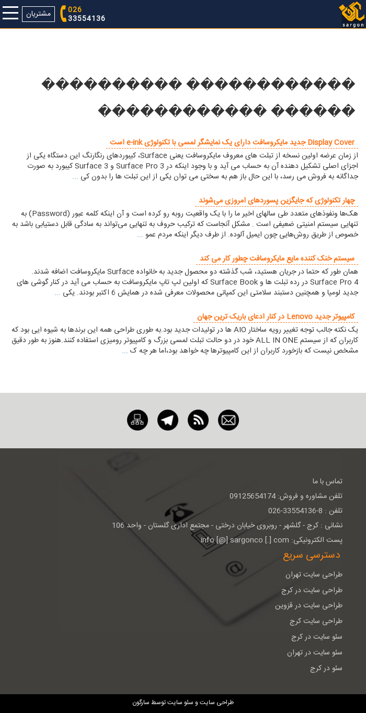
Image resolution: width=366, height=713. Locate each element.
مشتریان (38, 14)
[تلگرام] (168, 420)
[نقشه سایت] (137, 420)
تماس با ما (327, 482)
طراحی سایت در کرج (311, 590)
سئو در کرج (326, 668)
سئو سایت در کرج (316, 637)
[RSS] (198, 420)
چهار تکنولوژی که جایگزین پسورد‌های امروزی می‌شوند (276, 201)
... (75, 177)
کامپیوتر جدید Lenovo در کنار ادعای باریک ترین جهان (275, 317)
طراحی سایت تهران (313, 575)
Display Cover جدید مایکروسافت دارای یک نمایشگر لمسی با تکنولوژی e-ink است (232, 143)
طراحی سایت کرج (316, 621)
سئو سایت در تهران (314, 653)
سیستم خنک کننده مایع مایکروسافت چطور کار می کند (277, 259)
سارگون (141, 702)
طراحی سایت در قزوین (308, 605)
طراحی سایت (216, 702)
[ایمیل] (228, 420)
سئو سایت (180, 702)
